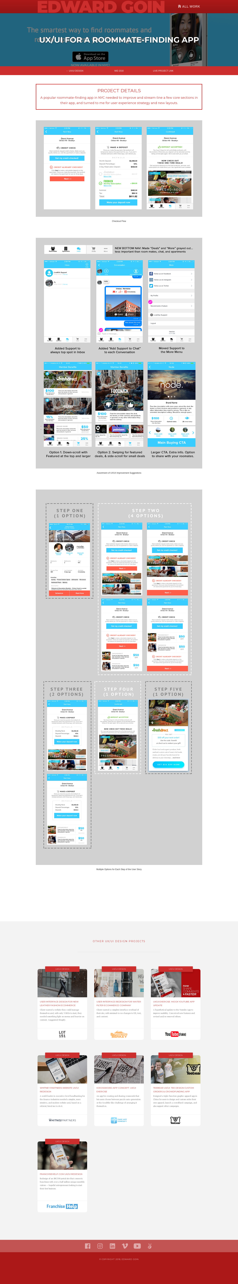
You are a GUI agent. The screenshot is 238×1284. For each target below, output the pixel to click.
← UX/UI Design (74, 71)
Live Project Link (163, 71)
